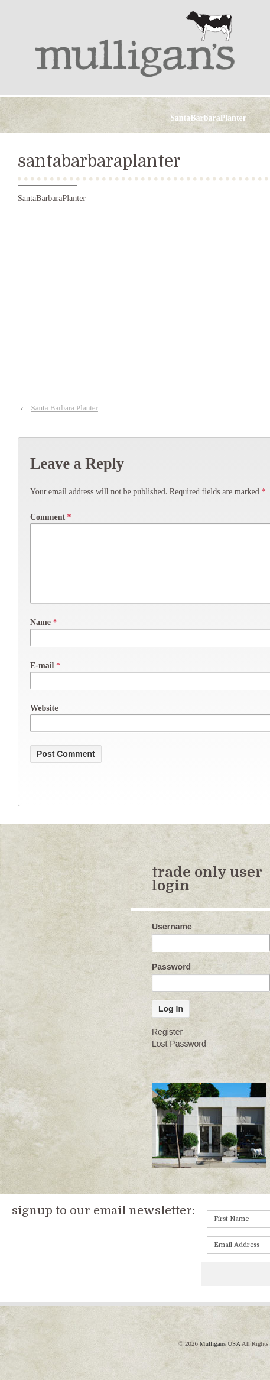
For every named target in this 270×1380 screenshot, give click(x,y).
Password (171, 981)
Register (167, 1046)
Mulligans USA (220, 1357)
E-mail (42, 679)
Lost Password (179, 1057)
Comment (50, 517)
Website (44, 722)
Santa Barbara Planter (64, 407)
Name (40, 636)
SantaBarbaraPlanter (52, 198)
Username (172, 940)
